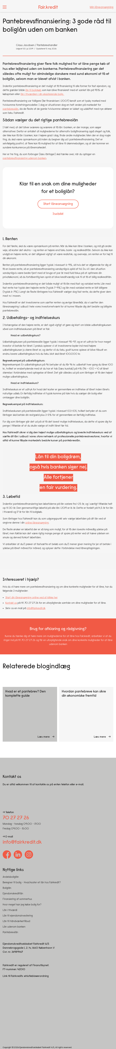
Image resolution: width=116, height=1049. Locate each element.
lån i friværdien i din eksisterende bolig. (42, 94)
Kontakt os (11, 603)
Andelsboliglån (11, 877)
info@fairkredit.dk (36, 608)
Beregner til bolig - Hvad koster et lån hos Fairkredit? (32, 882)
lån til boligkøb (33, 90)
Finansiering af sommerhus (17, 899)
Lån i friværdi (10, 910)
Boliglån (7, 888)
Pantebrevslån (10, 932)
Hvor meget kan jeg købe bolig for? (22, 904)
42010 (21, 969)
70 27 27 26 (16, 818)
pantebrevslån (10, 109)
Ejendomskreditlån (13, 893)
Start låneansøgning (58, 204)
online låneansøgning (37, 522)
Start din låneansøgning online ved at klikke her (31, 597)
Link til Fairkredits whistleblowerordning (26, 976)
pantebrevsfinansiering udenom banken (24, 158)
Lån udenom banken (14, 927)
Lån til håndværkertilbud (16, 921)
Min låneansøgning (101, 7)
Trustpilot (58, 213)
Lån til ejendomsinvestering (18, 915)
